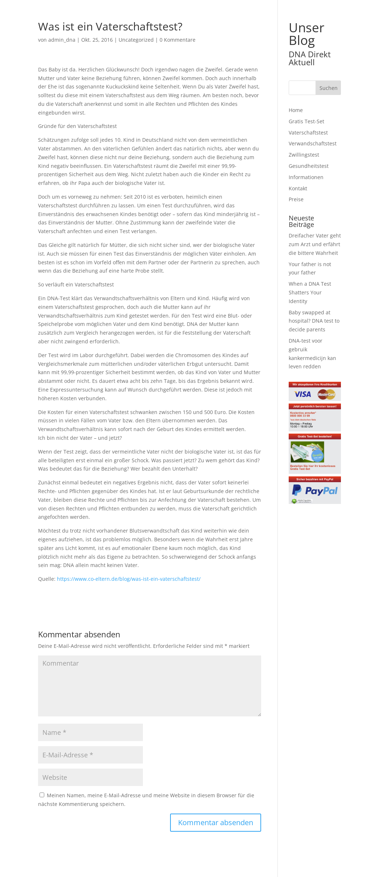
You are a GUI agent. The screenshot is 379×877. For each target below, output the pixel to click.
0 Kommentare (177, 39)
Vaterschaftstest (308, 132)
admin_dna (61, 39)
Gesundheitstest (309, 165)
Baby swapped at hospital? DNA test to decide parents (314, 321)
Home (296, 110)
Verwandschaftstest (313, 143)
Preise (296, 199)
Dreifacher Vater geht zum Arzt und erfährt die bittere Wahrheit (315, 244)
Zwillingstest (304, 154)
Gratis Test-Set (306, 121)
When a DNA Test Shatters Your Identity (310, 292)
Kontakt (298, 188)
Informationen (306, 177)
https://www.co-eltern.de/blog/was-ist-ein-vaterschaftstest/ (129, 578)
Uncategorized (136, 39)
